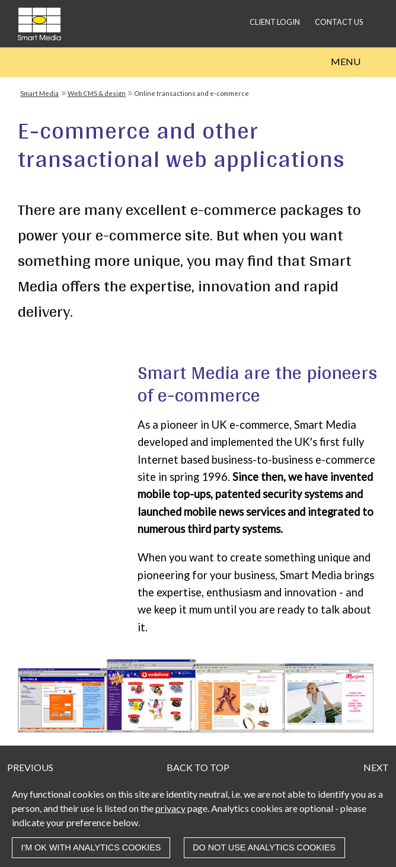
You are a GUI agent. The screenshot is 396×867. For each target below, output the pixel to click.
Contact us (339, 22)
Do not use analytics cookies (264, 847)
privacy (170, 808)
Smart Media (39, 93)
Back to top (198, 767)
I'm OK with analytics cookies (91, 847)
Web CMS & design (97, 93)
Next (376, 767)
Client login (275, 22)
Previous (30, 767)
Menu (345, 61)
